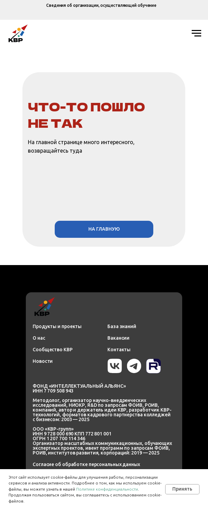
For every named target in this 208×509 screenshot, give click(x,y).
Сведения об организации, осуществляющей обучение (101, 5)
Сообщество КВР (53, 349)
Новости (43, 361)
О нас (39, 338)
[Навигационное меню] (196, 33)
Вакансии (118, 338)
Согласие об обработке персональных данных (86, 464)
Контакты (119, 349)
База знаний (121, 326)
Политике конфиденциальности (107, 489)
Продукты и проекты (57, 326)
